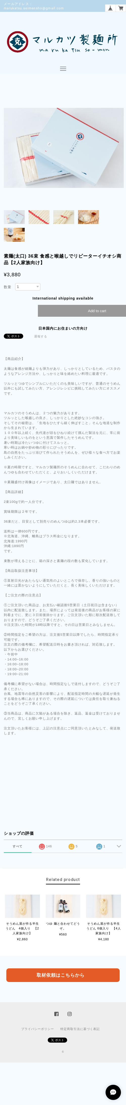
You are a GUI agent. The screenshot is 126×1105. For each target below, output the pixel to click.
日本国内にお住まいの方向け (63, 328)
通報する (40, 336)
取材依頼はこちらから (61, 975)
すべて (17, 846)
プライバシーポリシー (37, 1029)
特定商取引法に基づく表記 (80, 1029)
